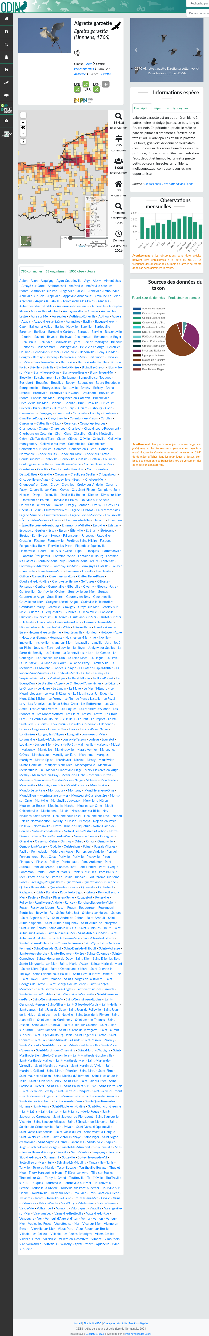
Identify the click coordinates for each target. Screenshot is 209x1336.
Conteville (98, 469)
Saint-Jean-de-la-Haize (52, 1060)
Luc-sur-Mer (75, 770)
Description (142, 108)
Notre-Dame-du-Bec (73, 867)
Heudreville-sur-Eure (34, 653)
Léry (24, 729)
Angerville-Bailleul (106, 291)
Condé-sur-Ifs (97, 464)
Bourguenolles (30, 398)
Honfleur (26, 658)
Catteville (47, 434)
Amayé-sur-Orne (52, 286)
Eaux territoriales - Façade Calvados (59, 525)
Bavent (38, 342)
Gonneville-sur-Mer (66, 612)
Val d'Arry (79, 1264)
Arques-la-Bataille (98, 301)
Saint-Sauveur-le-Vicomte (75, 1173)
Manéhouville (29, 780)
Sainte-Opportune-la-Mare (39, 1015)
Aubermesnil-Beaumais (36, 311)
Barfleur (27, 337)
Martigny (89, 785)
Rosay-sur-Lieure (99, 943)
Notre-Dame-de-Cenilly (54, 862)
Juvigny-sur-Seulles (52, 673)
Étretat (75, 551)
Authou (76, 321)
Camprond (65, 423)
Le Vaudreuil (89, 750)
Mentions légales (140, 1323)
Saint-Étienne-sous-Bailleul (39, 1020)
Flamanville (74, 566)
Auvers (90, 321)
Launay (83, 699)
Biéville (100, 372)
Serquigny (28, 1213)
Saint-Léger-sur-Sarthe (58, 1086)
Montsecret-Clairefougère (96, 826)
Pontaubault (55, 897)
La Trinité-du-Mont (48, 699)
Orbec (39, 877)
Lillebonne (40, 755)
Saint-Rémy (86, 1157)
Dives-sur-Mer (90, 510)
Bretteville (43, 403)
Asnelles (63, 306)
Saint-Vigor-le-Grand (63, 1198)
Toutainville (27, 1254)
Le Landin (58, 714)
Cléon (94, 449)
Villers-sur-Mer (71, 1300)
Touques (111, 1239)
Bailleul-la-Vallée (31, 332)
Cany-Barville (63, 428)
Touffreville (43, 1239)
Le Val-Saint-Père (50, 750)
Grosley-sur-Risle (101, 627)
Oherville (81, 872)
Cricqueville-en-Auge (104, 490)
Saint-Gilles (69, 1050)
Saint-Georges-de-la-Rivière (85, 1025)
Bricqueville (112, 408)
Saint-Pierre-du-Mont (35, 1147)
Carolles (115, 428)
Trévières (26, 1259)
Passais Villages (65, 882)
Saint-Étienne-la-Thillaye (80, 1015)
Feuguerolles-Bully (84, 561)
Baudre (24, 342)
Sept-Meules (111, 1208)
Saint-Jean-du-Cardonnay (95, 1066)
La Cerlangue (82, 678)
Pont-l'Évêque (100, 902)
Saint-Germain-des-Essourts (100, 1035)
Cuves (35, 505)
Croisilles (28, 500)
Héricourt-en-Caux (78, 642)
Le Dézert (98, 709)
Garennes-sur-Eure (52, 597)
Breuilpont (96, 403)
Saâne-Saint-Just (31, 953)
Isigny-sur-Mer (100, 663)
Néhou (34, 851)
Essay (99, 546)
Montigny (78, 821)
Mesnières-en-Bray (33, 806)
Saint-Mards (28, 1096)
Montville (54, 831)
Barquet (74, 337)
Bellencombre (78, 352)
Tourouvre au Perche (86, 1244)
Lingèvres (71, 755)
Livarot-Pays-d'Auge (34, 760)
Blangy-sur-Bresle (49, 383)
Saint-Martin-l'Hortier (65, 1122)
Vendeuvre (55, 1280)
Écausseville (28, 535)
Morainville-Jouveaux (79, 831)
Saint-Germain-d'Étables (39, 1040)
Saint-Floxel (28, 1025)
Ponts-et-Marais (61, 908)
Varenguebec (63, 1275)
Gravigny (53, 627)
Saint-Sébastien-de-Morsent (55, 1178)
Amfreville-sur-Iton (76, 291)
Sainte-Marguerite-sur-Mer (100, 1004)
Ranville (93, 928)
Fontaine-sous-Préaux (45, 581)
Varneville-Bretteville (91, 1275)
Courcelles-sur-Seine (34, 479)
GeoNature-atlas (93, 1333)
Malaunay (75, 775)
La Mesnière (90, 688)
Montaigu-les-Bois (53, 816)
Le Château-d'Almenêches (68, 709)
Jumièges (28, 673)
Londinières (60, 760)
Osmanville (66, 877)
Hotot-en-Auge (47, 658)
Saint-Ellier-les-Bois (62, 1004)
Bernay (81, 362)
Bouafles (25, 393)
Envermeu (43, 541)
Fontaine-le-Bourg (44, 576)
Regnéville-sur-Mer (57, 933)
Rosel (23, 948)
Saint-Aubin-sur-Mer (64, 974)
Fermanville (109, 556)
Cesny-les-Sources (99, 434)
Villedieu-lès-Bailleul (63, 1295)
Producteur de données (149, 308)
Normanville (72, 857)
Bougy (55, 393)
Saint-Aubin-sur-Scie (78, 979)
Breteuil (27, 403)
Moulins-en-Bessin (46, 836)
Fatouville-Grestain (69, 556)
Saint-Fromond (51, 1025)
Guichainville (82, 632)
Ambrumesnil (78, 286)
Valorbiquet (93, 1269)
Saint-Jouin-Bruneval (91, 1071)
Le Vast (71, 750)
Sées (42, 1208)
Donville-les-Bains (50, 515)
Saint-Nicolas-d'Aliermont (77, 1127)
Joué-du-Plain (70, 668)
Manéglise (93, 775)
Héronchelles (38, 648)
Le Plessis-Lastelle (93, 724)
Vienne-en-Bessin (47, 1290)
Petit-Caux (27, 892)
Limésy (56, 755)
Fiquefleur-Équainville (46, 566)
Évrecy (94, 551)
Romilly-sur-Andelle (99, 938)
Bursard (88, 418)
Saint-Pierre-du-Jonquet (102, 1142)
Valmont (76, 1269)
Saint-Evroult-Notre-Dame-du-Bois (89, 1020)
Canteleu (115, 423)
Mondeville (99, 811)
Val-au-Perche (58, 1264)
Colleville (40, 454)
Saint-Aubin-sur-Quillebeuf (39, 979)
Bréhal (116, 398)
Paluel (46, 882)
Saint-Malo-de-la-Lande (37, 1091)
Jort (54, 668)
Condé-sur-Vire (76, 469)
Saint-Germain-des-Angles (57, 1035)
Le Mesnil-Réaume (60, 719)
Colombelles (28, 459)
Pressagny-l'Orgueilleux (65, 918)
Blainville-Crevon (59, 377)
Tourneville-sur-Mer (53, 1244)
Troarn (40, 1259)
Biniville (114, 372)
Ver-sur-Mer (44, 1285)
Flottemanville (60, 571)
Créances (26, 490)
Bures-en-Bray (68, 418)
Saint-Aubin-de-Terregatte (77, 964)
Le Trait (113, 744)
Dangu (115, 505)
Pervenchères (103, 887)
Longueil (109, 760)
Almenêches (28, 286)
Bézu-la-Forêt (81, 372)
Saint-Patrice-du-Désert (39, 1137)
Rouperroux (51, 948)
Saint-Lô (107, 1086)
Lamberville (69, 688)
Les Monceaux (47, 739)
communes (32, 271)
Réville (93, 933)
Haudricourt (44, 637)
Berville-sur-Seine (94, 367)
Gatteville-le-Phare (83, 597)
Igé (36, 663)
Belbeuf (42, 352)
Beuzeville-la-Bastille (52, 372)
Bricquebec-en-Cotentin (82, 408)
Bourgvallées (53, 398)
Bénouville (109, 357)
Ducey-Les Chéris (105, 520)
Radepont (66, 928)
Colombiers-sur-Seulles (79, 459)
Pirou (89, 892)
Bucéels (27, 418)
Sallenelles (90, 1198)
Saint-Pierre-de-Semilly (64, 1142)
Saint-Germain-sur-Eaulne (102, 1045)
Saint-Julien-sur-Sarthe (67, 1076)
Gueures (63, 632)
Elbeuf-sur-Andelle (99, 535)
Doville (44, 520)
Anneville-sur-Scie (68, 296)
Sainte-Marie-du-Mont (72, 1009)
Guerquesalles (44, 632)
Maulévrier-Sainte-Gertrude (84, 790)
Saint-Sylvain (51, 1183)
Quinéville (29, 928)
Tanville (68, 1224)
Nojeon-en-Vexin (32, 857)
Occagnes (64, 872)
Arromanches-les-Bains (36, 306)
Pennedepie (101, 882)
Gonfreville (105, 607)
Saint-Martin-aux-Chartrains (40, 1101)
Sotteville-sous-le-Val (35, 1218)
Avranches (61, 326)
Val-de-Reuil (99, 1264)
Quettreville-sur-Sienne (36, 923)
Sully (87, 1218)
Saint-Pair (83, 1132)
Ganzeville (27, 597)
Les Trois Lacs (41, 744)
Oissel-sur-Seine (103, 872)
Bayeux (51, 342)
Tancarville (42, 1224)
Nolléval (54, 857)
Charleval (78, 439)
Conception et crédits (115, 1323)
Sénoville (93, 1208)
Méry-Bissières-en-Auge (79, 800)
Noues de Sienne (41, 872)
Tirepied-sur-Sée (96, 1234)
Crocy (116, 495)
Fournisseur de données (150, 298)
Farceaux (45, 556)
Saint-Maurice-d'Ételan (38, 1127)
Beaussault (39, 347)
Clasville (103, 444)
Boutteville (74, 398)
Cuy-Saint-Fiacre (55, 505)
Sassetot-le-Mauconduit (93, 1203)
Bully (39, 418)
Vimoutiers (59, 1305)
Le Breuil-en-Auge (32, 709)
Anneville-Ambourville (36, 296)
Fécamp (92, 556)
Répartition (163, 108)
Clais (90, 444)
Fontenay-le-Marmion (98, 581)
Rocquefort (38, 938)
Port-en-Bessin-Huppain (78, 913)
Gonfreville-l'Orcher (34, 612)
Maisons (46, 775)
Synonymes (183, 108)
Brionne (61, 413)
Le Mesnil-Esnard (96, 714)
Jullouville (115, 668)
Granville (37, 627)
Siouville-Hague (64, 1213)
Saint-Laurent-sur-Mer (71, 1081)
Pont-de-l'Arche (31, 902)
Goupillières (39, 617)
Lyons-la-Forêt (97, 770)
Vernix (117, 1280)
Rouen (35, 948)
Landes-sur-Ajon (31, 693)
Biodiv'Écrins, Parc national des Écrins (170, 184)
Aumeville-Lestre (85, 316)
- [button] (23, 133)
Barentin (115, 332)
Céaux (61, 434)
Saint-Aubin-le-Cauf (57, 969)
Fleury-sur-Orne (110, 566)
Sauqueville (27, 1208)
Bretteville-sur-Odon (69, 403)
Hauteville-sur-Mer (87, 637)
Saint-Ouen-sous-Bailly (55, 1132)
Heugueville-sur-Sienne (70, 653)
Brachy (90, 398)
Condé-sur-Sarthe (48, 469)
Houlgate (98, 658)
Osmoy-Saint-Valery (93, 877)
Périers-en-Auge (31, 887)
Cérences (76, 434)
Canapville (84, 423)
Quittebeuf (48, 928)
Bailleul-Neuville (59, 332)
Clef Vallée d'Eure (74, 449)
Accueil (75, 1323)
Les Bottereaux (98, 729)
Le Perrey (57, 724)
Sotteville (105, 1213)
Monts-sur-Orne (31, 831)
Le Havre (41, 714)
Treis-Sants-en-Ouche (96, 1254)
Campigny (47, 423)
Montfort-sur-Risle (33, 821)
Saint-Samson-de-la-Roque (39, 1167)
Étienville (26, 551)
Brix (87, 413)
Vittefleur (104, 1305)
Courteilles (94, 479)
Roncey (24, 943)
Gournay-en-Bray (64, 617)
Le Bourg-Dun (107, 704)
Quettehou (94, 918)
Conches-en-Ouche (33, 464)
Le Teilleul (97, 744)
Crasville (109, 484)
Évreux (107, 551)
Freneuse (57, 592)
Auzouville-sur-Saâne (35, 326)
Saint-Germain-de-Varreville (81, 1040)
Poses (40, 918)
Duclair (24, 525)
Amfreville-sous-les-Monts (39, 291)
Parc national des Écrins (139, 1333)
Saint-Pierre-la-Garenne (37, 1152)
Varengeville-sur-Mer (35, 1275)
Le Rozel (115, 724)
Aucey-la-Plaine (86, 311)
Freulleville (90, 592)
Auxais (103, 321)
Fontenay (72, 581)
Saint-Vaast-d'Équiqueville (83, 1183)
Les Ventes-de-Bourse (70, 744)
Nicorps (110, 851)
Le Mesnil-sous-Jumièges (95, 719)
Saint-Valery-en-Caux (35, 1193)
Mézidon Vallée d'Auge (55, 811)
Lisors (108, 755)
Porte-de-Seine (45, 913)
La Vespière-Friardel (106, 699)
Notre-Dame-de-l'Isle (90, 862)
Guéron (24, 632)
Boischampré (29, 388)
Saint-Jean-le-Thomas (35, 1071)
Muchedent (63, 841)
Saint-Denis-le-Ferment (36, 989)
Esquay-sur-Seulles (77, 546)
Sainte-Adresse (46, 994)
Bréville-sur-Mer (49, 408)
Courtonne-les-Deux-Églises (79, 484)
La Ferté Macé (39, 683)
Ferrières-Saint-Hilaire (35, 561)
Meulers (113, 806)
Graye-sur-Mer (74, 627)
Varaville (111, 1269)
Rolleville (74, 938)
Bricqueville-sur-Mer (36, 413)
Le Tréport (26, 750)
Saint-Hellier (28, 1055)
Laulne (70, 699)
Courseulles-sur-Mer (68, 479)
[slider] (70, 238)
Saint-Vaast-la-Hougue (97, 1188)
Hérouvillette (95, 648)
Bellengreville (101, 352)
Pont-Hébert (77, 902)
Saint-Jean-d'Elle (61, 1066)
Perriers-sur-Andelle (62, 887)
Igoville (47, 663)
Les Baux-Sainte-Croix (67, 729)
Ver (68, 1280)
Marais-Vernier (53, 780)
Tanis (56, 1224)
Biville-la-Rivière (31, 377)
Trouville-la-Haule (61, 1259)
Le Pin (72, 724)
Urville (111, 1259)
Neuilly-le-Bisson (88, 851)
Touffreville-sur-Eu (88, 1239)
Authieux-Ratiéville (54, 321)
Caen (116, 418)
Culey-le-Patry (79, 500)
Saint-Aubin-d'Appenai (98, 959)
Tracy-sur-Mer (49, 1254)
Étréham (42, 551)
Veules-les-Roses (68, 1285)
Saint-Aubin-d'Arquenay (37, 964)
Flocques (40, 571)
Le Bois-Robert (83, 704)
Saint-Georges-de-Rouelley (71, 1030)
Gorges (89, 612)
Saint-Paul (67, 1137)
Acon (35, 281)
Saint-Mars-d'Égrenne (99, 1096)
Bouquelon (71, 393)
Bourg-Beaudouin (96, 393)
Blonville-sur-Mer (78, 383)
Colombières (50, 459)
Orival (50, 877)
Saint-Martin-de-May (65, 1111)
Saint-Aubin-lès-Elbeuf (91, 969)
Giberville (49, 607)
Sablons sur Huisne (61, 953)
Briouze (75, 413)
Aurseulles (29, 321)
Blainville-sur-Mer (88, 377)
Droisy (84, 520)
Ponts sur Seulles (88, 908)
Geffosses (70, 602)
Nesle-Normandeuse (57, 851)
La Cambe (62, 678)
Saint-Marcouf (104, 1091)
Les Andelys (39, 729)
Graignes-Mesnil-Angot (45, 622)
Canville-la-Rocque (35, 428)
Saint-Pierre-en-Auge (70, 1147)
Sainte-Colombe (44, 999)
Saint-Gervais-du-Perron (39, 1050)
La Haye (76, 683)
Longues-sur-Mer (32, 765)
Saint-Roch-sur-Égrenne (55, 1162)
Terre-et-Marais (88, 1224)
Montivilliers (30, 826)
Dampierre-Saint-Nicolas (88, 505)
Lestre (23, 744)
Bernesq (96, 362)
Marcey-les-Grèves (81, 780)
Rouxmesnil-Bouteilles (80, 948)
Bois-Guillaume (53, 388)
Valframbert (58, 1269)
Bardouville (97, 332)
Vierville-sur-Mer (76, 1290)
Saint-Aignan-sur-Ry (106, 953)
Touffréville (63, 1239)
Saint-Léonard (88, 1086)
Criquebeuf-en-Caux (94, 495)
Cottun (56, 474)
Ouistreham (30, 882)
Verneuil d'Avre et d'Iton (91, 1280)
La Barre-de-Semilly (84, 673)
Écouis (77, 535)
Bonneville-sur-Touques (84, 388)
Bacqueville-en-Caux (100, 326)
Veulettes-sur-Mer (97, 1285)
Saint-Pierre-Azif (31, 1142)
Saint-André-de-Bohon (38, 959)
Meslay (105, 800)
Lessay (113, 739)
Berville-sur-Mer (66, 367)
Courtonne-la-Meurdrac (37, 484)
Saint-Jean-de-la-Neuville (90, 1060)
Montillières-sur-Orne (105, 821)
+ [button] (23, 122)
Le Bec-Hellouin (57, 704)
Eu (84, 551)
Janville (43, 668)
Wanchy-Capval (31, 1310)
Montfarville (104, 816)
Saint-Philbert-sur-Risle (95, 1137)
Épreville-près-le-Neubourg (74, 541)
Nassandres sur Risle (102, 841)
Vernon (26, 1285)
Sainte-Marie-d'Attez (36, 1009)
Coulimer (71, 474)
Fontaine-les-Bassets (77, 576)
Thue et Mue (75, 1229)
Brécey (103, 398)
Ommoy (25, 877)
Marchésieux (107, 780)
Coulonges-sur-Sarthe (97, 474)
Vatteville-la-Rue (31, 1280)
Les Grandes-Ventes (54, 734)
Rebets (35, 933)
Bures (50, 418)
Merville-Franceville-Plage (38, 800)
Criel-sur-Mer (66, 495)
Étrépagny (58, 551)
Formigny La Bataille (64, 586)
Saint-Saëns (85, 1162)
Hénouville (53, 642)
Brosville (99, 413)
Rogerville (57, 938)
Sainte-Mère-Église (106, 1009)
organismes (58, 271)
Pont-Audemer (78, 897)
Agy (91, 281)
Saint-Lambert (97, 1076)
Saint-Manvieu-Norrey (74, 1091)
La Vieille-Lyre (31, 704)
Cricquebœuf (75, 490)
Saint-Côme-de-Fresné (84, 984)
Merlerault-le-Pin (106, 795)
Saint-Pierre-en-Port (104, 1147)
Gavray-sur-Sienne (46, 602)
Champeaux (28, 439)
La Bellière (109, 673)
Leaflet (82, 246)
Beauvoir (56, 347)
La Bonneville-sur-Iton (35, 678)
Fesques (61, 561)
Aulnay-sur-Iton (44, 316)
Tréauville (70, 1254)
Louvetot (40, 770)
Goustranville (89, 617)
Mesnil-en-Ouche (64, 806)
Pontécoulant (55, 902)
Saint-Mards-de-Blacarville (60, 1096)
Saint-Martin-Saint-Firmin (103, 1122)
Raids (80, 928)
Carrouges (29, 434)
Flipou (26, 571)
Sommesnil (87, 1213)
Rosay (79, 943)
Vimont (43, 1305)
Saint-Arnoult (68, 959)
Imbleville (62, 663)
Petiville (44, 892)
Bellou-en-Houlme (54, 357)
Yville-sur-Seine (85, 1310)
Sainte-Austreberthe (75, 994)
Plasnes (25, 897)
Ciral (80, 444)
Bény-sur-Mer (48, 362)
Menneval (83, 795)
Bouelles (41, 393)
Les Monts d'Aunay (75, 739)
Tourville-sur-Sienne (92, 1249)
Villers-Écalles (46, 1300)
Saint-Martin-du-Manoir (54, 1117)
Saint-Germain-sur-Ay (64, 1045)
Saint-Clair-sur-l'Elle (49, 984)
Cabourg (103, 418)
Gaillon (106, 592)
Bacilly (77, 326)
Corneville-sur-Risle (33, 474)
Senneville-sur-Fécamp (66, 1208)
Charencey (60, 439)
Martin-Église (108, 785)
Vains (23, 1264)
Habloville (102, 632)
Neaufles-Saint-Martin (44, 846)
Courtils (111, 479)
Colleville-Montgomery (67, 454)
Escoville (39, 546)
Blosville (100, 383)
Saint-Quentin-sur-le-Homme (53, 1157)
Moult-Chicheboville (36, 841)
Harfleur (25, 637)
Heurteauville (101, 653)
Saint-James (49, 1055)
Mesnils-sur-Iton (92, 806)
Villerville (92, 1300)
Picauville (75, 892)
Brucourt (115, 413)
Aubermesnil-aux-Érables (90, 306)
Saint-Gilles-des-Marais (98, 1050)
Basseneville (106, 337)
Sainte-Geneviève (73, 999)
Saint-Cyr (110, 984)
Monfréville (27, 816)
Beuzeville (26, 372)
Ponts (42, 908)
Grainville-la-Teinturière (83, 622)
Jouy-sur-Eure (94, 668)
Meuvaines (27, 811)
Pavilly (84, 882)
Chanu (45, 439)
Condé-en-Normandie (67, 464)
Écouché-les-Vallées (55, 535)
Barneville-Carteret (50, 337)
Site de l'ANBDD (91, 1323)
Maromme (55, 785)
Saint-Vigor (96, 1193)
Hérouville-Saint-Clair (67, 648)
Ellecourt (26, 541)
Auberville (64, 311)
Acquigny (48, 281)
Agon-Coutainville (71, 281)
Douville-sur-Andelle (82, 515)
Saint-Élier (37, 1004)
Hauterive (63, 637)
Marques (72, 785)
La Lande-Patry (47, 688)
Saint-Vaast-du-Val (63, 1188)
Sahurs (83, 953)
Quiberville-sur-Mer (72, 923)
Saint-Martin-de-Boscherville (86, 1106)
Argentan (75, 301)
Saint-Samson (106, 1162)
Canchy (100, 423)
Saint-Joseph (63, 1071)
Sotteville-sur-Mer (67, 1218)
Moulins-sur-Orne (107, 836)
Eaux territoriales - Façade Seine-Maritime (77, 530)
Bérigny (67, 362)
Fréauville (104, 586)
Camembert (28, 423)
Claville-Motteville (32, 449)
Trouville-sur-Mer (90, 1259)
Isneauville (27, 668)
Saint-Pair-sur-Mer (106, 1132)
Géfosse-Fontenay (94, 602)
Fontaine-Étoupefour (89, 571)
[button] (23, 128)
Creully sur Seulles (49, 490)
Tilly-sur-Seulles (69, 1234)
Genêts (116, 602)
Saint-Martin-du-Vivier (91, 1117)
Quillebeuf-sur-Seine (105, 923)
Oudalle (116, 877)
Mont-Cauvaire (81, 816)
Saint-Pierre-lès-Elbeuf (74, 1152)
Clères (106, 449)
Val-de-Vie (39, 1269)
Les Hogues (80, 734)
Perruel (85, 887)
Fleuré (90, 566)
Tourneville (27, 1244)
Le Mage (74, 714)
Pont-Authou (102, 897)
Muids (79, 841)
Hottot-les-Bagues (74, 658)
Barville (88, 337)
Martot (43, 790)
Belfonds (58, 352)
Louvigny (56, 770)
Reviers (80, 933)
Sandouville (109, 1198)
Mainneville (28, 775)
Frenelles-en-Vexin (33, 592)
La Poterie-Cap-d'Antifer (65, 693)
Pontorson (27, 908)
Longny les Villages (86, 760)
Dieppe (71, 510)
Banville (80, 332)
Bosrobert (112, 388)
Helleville (35, 642)
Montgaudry (59, 821)
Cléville (24, 454)
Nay (22, 846)
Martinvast (27, 790)
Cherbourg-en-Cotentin (56, 444)
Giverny (64, 607)
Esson (110, 546)
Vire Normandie (82, 1305)
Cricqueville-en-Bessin (36, 495)
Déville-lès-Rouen (49, 510)
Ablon (23, 281)
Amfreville (98, 286)
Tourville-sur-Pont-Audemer (53, 1249)
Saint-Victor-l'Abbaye (69, 1193)
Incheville (79, 663)
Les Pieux (99, 739)
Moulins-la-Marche (77, 836)
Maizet (60, 775)
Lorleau (24, 770)
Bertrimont (42, 367)
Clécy (53, 449)
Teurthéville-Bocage (48, 1229)
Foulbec (88, 586)
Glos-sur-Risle (83, 607)
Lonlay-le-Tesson (106, 765)
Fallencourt (27, 556)
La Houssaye (94, 683)
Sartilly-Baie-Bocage (57, 1203)
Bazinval (66, 342)
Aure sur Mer (111, 316)
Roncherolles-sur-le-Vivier (52, 943)
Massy (56, 790)
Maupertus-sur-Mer (34, 795)
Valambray (38, 1264)
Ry (116, 948)
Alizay (101, 281)
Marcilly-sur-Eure (32, 785)
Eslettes (54, 546)
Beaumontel (85, 342)
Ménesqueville (62, 795)
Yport (50, 1310)
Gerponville (30, 607)
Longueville (56, 765)
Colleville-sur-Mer (100, 454)
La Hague (60, 683)
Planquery (103, 892)
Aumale (64, 316)
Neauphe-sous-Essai (79, 846)
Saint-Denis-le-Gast (71, 989)
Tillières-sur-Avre (42, 1234)
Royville (105, 948)
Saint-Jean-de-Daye (76, 1055)
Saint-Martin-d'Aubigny (81, 1101)
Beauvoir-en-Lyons (80, 347)
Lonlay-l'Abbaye (79, 765)
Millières (81, 811)
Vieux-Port (99, 1290)
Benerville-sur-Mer (85, 357)
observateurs (87, 271)
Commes (106, 459)
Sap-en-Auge (29, 1203)
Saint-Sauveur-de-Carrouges (83, 1167)
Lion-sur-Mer (91, 755)
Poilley (38, 897)
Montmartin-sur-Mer (58, 826)
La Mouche (110, 688)
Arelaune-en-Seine (51, 301)
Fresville (73, 592)
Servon (44, 1213)
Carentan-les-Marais (90, 428)
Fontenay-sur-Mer (32, 586)
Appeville (92, 296)
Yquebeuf (64, 1310)
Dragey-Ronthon (64, 520)
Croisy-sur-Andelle (51, 500)
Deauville (26, 510)
